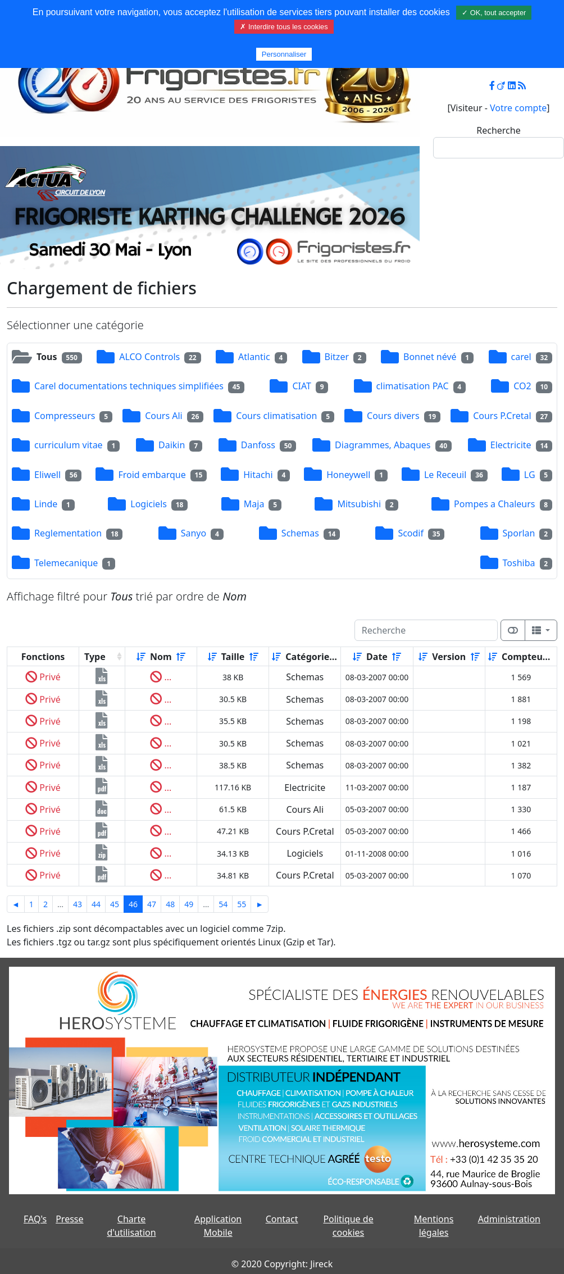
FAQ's (35, 1219)
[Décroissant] (180, 656)
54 (223, 904)
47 (151, 904)
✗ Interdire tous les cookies (284, 26)
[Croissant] (141, 656)
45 (114, 904)
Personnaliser (284, 54)
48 (170, 904)
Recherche (498, 130)
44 (96, 904)
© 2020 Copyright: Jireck (282, 1264)
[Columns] (541, 630)
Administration (509, 1219)
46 (133, 904)
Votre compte (518, 108)
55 (241, 904)
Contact (282, 1219)
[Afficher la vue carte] (513, 630)
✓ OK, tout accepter (494, 12)
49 (188, 904)
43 (77, 904)
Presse (69, 1219)
